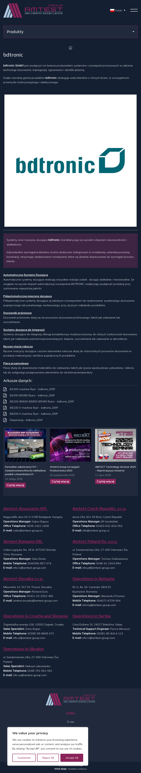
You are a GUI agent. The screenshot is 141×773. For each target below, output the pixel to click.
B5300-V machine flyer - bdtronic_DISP (34, 413)
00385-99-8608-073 (41, 633)
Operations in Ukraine (23, 649)
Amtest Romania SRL (23, 541)
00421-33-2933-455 (40, 596)
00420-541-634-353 (109, 526)
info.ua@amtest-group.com (30, 675)
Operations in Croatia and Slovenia (35, 616)
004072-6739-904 (108, 600)
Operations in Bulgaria (93, 578)
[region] (47, 746)
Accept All (72, 757)
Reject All (48, 757)
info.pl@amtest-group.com (98, 567)
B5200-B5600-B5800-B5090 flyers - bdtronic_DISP (42, 401)
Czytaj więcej (15, 485)
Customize (24, 757)
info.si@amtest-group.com (29, 638)
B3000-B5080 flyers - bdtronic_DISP (32, 395)
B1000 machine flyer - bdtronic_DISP (32, 389)
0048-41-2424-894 (108, 563)
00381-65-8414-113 (110, 633)
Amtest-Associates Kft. (25, 508)
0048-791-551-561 (40, 670)
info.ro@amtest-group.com (29, 567)
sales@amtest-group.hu (28, 530)
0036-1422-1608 (38, 526)
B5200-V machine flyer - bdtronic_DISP (34, 407)
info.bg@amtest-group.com (99, 605)
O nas (70, 721)
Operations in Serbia (92, 616)
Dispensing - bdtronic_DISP (26, 420)
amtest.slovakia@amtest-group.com (35, 600)
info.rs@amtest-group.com (98, 638)
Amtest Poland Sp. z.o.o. (95, 541)
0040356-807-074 (39, 563)
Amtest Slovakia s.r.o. (23, 578)
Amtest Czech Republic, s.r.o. (99, 508)
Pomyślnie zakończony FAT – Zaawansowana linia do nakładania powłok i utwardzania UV (25, 470)
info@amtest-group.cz (96, 530)
